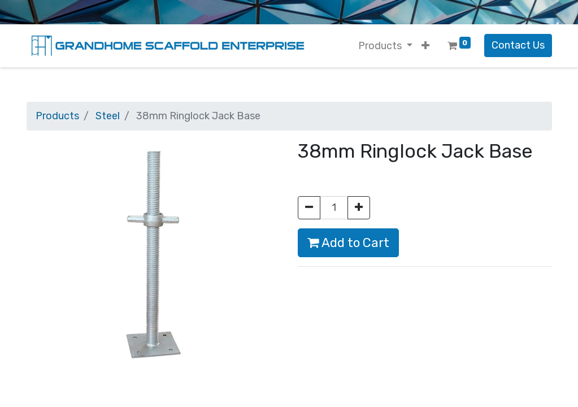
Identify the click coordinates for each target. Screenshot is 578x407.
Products (57, 116)
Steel (107, 116)
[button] (425, 46)
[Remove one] (309, 207)
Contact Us (518, 45)
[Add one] (358, 207)
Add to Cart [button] (348, 242)
